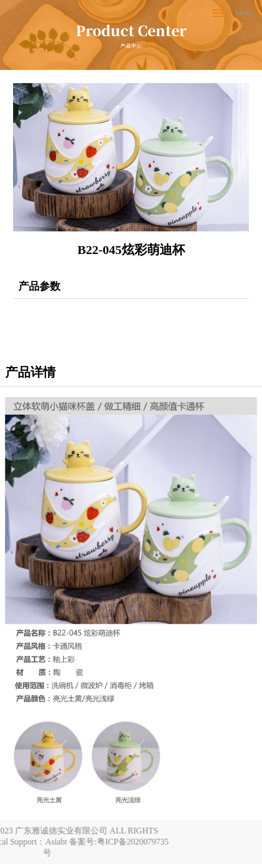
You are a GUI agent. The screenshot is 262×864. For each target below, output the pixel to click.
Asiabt (12, 841)
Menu (244, 13)
